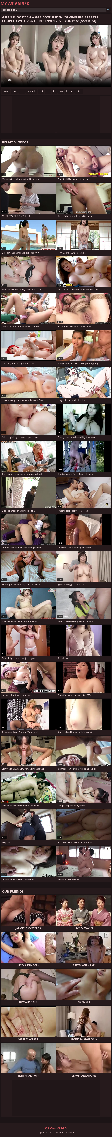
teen (22, 91)
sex (48, 91)
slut (41, 91)
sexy (14, 91)
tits (54, 91)
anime (79, 91)
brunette (32, 91)
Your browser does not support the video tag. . (56, 56)
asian (6, 91)
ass (61, 91)
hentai (69, 91)
